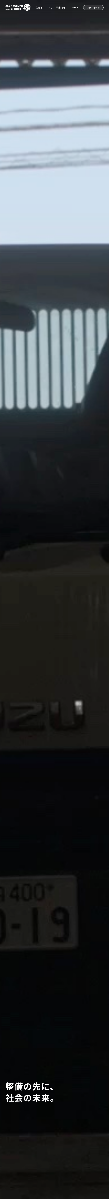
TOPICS (73, 7)
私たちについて (43, 7)
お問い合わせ (93, 7)
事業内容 (60, 7)
